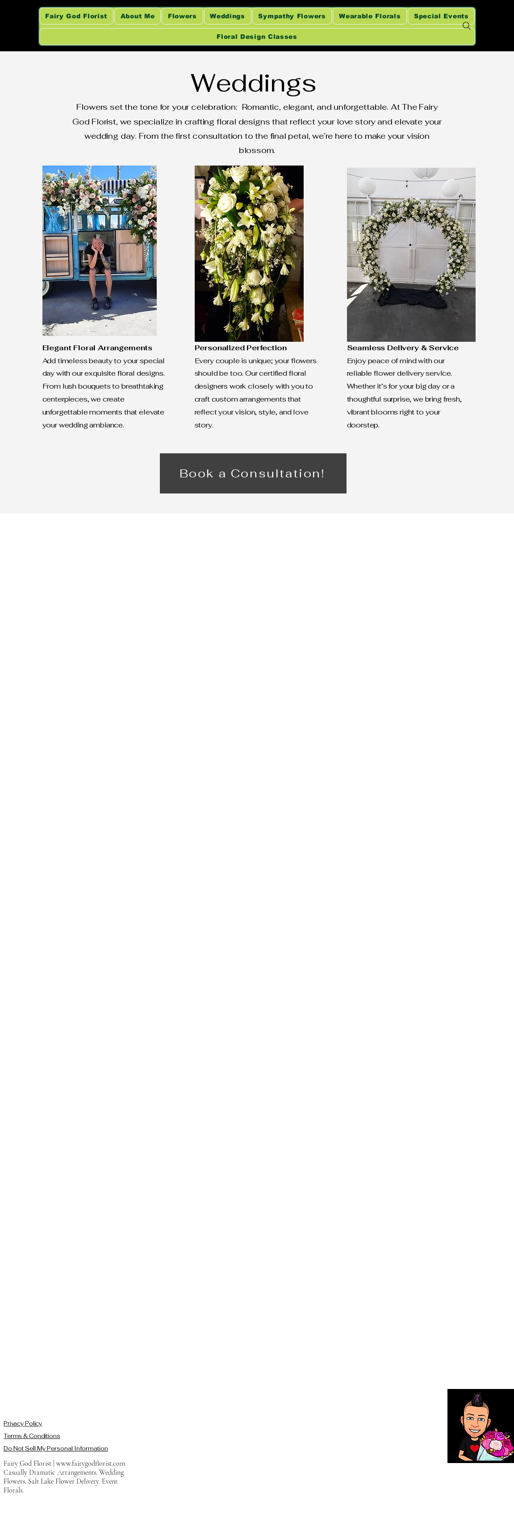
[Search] (466, 26)
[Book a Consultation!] (253, 473)
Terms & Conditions (32, 1436)
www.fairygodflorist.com (90, 1463)
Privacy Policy (23, 1423)
